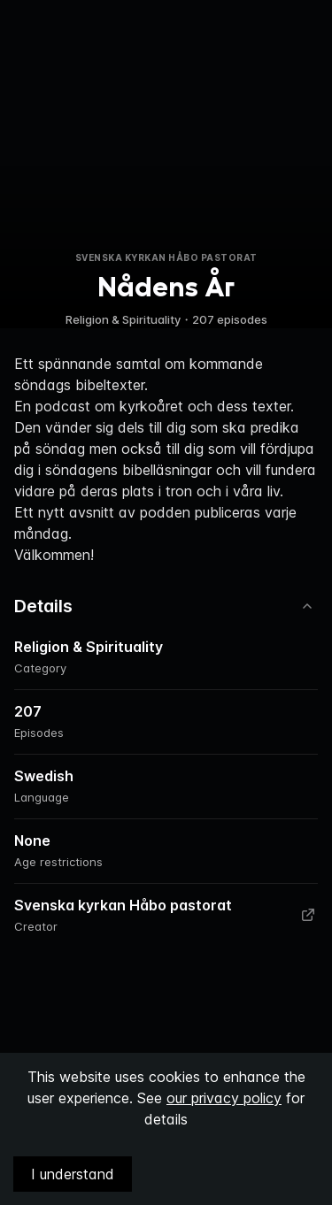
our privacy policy (224, 1098)
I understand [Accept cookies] (72, 1174)
